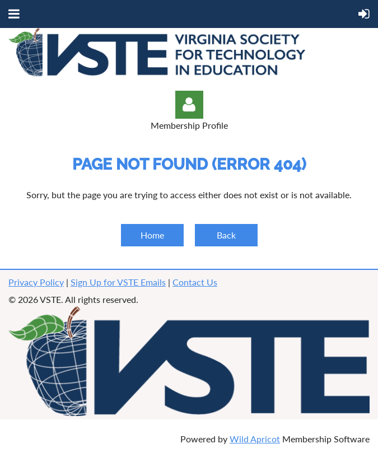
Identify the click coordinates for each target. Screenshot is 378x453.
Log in (189, 105)
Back (226, 235)
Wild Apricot (255, 438)
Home (152, 235)
